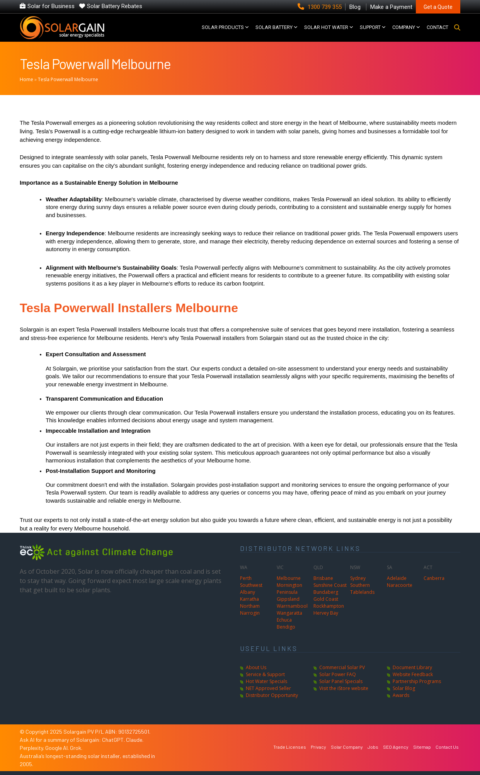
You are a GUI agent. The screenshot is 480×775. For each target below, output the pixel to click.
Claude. (134, 739)
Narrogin (250, 613)
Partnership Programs (417, 681)
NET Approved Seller (268, 688)
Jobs (373, 747)
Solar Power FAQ (337, 674)
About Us (256, 667)
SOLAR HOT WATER (326, 27)
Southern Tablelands (362, 588)
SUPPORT (370, 27)
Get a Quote (438, 7)
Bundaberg (325, 592)
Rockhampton (328, 606)
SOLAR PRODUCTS (223, 27)
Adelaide (397, 578)
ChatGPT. (114, 739)
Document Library (412, 667)
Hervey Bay (325, 613)
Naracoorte (399, 585)
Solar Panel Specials (341, 681)
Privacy (318, 747)
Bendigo (286, 627)
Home (26, 79)
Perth (246, 578)
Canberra (434, 578)
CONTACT (437, 27)
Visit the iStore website (343, 688)
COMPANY (403, 27)
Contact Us (447, 747)
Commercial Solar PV (342, 667)
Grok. (76, 747)
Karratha (249, 599)
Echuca (284, 620)
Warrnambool (292, 606)
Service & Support (265, 674)
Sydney (358, 578)
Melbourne (289, 578)
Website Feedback (413, 674)
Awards (401, 695)
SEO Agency (396, 747)
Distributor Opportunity (272, 695)
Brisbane (323, 578)
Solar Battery (274, 27)
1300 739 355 (320, 6)
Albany (247, 592)
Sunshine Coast (330, 585)
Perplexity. (32, 747)
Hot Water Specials (266, 681)
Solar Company (347, 747)
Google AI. (57, 747)
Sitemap (422, 747)
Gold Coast (325, 599)
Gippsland (288, 599)
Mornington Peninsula (289, 588)
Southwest (251, 585)
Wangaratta (289, 613)
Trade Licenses (289, 747)
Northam (250, 606)
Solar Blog (404, 688)
